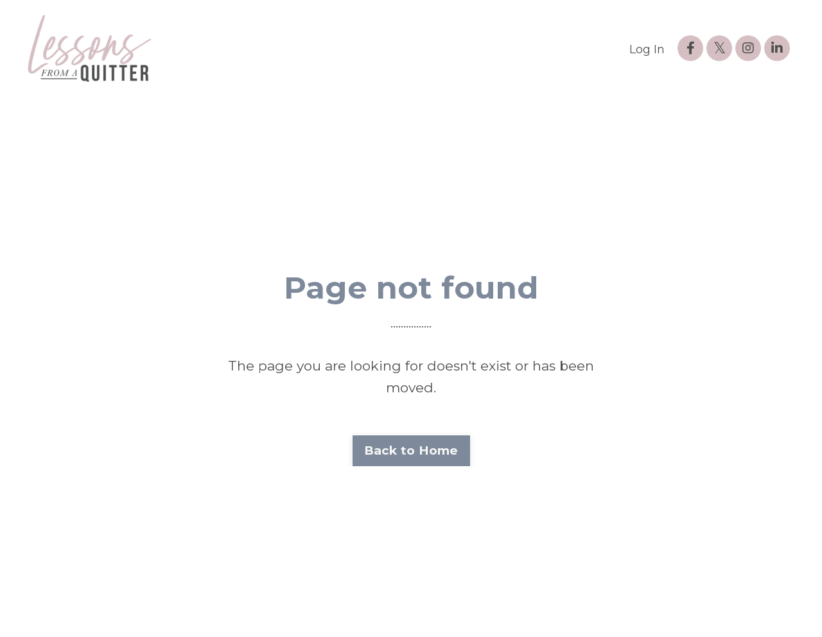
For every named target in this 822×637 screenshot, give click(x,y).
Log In (647, 49)
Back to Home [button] (411, 450)
